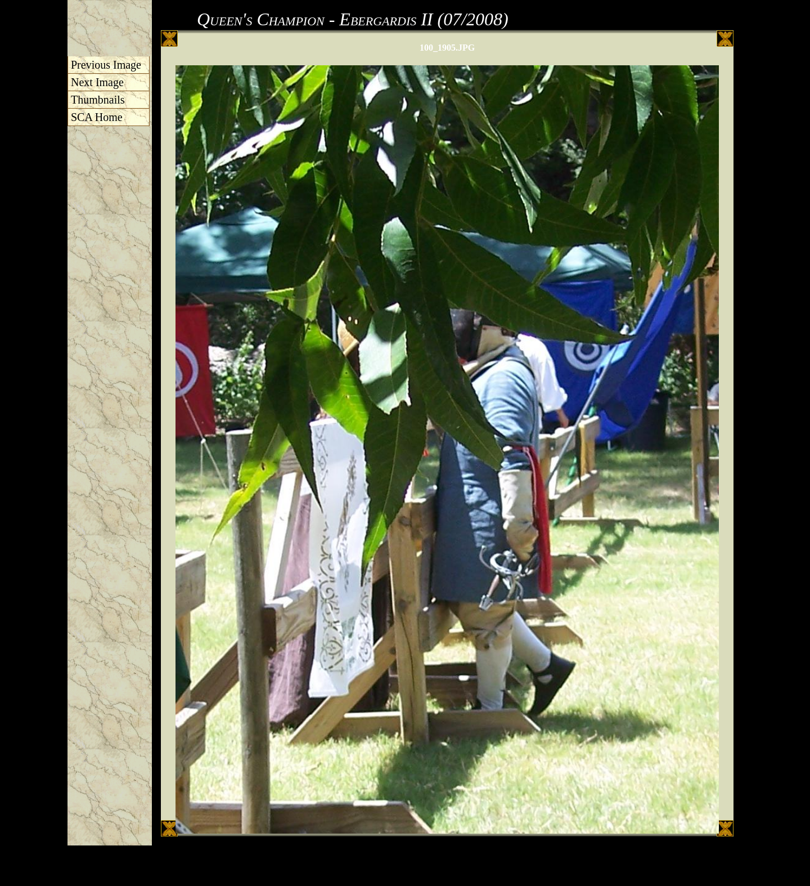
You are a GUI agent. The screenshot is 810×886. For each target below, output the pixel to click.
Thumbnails (98, 99)
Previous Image (106, 65)
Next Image (97, 82)
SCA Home (97, 117)
